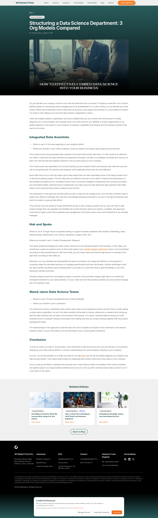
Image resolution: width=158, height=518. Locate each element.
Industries (66, 3)
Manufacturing (41, 462)
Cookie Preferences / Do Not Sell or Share (66, 467)
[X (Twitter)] (133, 459)
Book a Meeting (126, 3)
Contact (111, 3)
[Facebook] (125, 459)
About (46, 3)
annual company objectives (95, 249)
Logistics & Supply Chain (44, 466)
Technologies (78, 3)
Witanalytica (24, 487)
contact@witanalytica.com (88, 459)
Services (56, 3)
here (83, 356)
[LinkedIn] (129, 459)
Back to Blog (79, 431)
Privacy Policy (63, 462)
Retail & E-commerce (43, 459)
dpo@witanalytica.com (65, 459)
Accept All (116, 512)
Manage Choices (84, 512)
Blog (102, 3)
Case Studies (92, 3)
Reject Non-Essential (101, 512)
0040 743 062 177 (86, 462)
